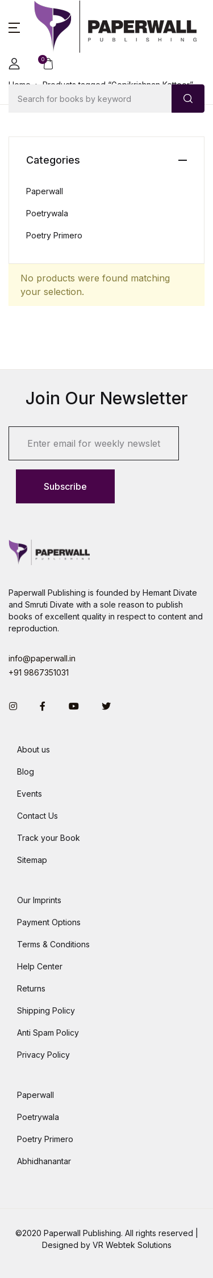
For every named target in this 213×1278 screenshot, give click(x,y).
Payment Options (49, 922)
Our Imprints (39, 900)
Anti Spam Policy (48, 1032)
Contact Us (37, 815)
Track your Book (48, 838)
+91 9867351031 (39, 672)
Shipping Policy (46, 1010)
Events (29, 793)
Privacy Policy (43, 1054)
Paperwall (44, 191)
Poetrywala (47, 213)
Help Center (39, 966)
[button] (14, 26)
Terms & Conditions (53, 944)
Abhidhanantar (44, 1161)
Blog (25, 771)
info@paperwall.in (42, 658)
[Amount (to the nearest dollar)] (90, 98)
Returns (31, 988)
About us (33, 749)
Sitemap (32, 860)
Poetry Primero (54, 235)
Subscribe (65, 486)
